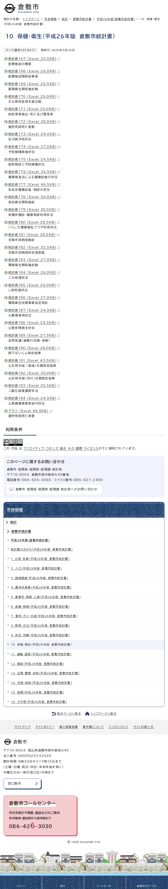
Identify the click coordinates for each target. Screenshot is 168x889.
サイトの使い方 (143, 726)
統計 (65, 19)
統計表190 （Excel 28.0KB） (34, 348)
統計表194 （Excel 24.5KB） (34, 398)
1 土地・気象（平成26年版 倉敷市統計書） (40, 558)
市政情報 (50, 19)
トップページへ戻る (103, 713)
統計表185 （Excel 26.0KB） (34, 285)
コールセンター (104, 886)
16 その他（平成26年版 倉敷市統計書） (39, 701)
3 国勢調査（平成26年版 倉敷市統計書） (39, 578)
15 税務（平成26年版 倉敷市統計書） (37, 692)
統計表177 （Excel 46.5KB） (34, 184)
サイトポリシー (44, 726)
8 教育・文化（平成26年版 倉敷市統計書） (40, 625)
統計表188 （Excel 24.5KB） (34, 322)
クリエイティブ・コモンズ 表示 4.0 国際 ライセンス (61, 448)
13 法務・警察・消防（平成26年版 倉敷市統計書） (45, 673)
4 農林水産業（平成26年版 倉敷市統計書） (41, 587)
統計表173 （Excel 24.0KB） (34, 134)
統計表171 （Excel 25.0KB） (34, 108)
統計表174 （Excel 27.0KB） (34, 146)
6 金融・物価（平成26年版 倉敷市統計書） (40, 606)
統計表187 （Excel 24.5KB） (34, 310)
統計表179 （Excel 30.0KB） (34, 209)
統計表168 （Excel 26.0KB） (34, 71)
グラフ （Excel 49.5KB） (30, 410)
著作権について (93, 726)
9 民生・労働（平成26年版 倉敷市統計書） (40, 635)
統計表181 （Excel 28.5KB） (34, 234)
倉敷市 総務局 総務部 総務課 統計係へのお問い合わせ (56, 489)
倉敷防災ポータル (147, 886)
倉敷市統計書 (82, 19)
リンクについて (118, 726)
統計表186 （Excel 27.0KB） (34, 297)
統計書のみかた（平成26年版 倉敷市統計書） (42, 549)
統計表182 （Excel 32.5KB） (34, 247)
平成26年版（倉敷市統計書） (116, 19)
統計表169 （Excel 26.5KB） (34, 83)
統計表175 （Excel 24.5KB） (34, 159)
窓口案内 (14, 783)
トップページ (31, 19)
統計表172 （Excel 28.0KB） (34, 121)
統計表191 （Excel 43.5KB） (34, 360)
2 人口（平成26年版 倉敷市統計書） (36, 568)
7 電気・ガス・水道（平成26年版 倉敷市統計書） (44, 616)
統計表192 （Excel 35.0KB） (34, 373)
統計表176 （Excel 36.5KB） (34, 171)
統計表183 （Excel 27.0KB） (34, 259)
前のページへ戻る (69, 713)
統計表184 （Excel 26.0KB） (34, 272)
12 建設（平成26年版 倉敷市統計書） (37, 663)
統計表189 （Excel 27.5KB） (34, 335)
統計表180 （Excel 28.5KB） (34, 222)
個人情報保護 (68, 726)
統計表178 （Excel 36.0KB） (34, 196)
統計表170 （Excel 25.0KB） (34, 96)
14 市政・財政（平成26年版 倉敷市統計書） (41, 682)
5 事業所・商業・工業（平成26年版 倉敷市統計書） (46, 597)
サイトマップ (22, 726)
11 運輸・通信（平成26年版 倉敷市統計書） (41, 654)
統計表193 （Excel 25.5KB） (34, 385)
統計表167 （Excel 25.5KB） (34, 58)
